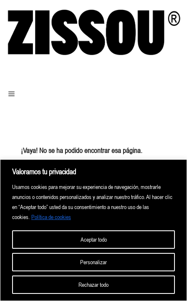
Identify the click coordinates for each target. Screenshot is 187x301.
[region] (93, 230)
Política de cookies (51, 217)
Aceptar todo (94, 239)
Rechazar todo (93, 284)
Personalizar (93, 262)
